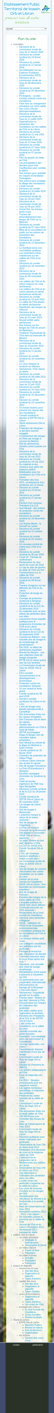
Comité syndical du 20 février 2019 (30, 751)
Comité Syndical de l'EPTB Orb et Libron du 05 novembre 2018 (31, 799)
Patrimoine (30, 1263)
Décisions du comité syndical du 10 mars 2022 (32, 388)
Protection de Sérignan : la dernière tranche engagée (31, 431)
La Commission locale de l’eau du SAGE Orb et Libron (32, 668)
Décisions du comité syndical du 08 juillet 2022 (32, 375)
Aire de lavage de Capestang (28, 823)
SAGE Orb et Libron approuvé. (29, 836)
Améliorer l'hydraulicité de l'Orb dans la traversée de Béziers (32, 335)
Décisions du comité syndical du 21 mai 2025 (31, 133)
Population (30, 1260)
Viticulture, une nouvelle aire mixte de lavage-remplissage (31, 967)
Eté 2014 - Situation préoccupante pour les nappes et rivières (30, 1083)
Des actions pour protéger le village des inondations (32, 182)
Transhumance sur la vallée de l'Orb (30, 573)
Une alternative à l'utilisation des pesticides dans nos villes (32, 1175)
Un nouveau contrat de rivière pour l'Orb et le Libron (30, 547)
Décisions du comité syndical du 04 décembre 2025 (32, 90)
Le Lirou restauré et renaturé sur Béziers (29, 365)
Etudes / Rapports (28, 1369)
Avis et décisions (33, 1330)
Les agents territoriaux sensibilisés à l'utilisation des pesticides (31, 1090)
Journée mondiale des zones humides (30, 1032)
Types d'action (32, 1291)
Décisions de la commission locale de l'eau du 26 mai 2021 (30, 454)
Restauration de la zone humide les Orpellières (31, 914)
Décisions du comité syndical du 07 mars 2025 (32, 146)
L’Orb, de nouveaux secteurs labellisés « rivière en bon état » (29, 856)
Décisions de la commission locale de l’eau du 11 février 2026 (31, 49)
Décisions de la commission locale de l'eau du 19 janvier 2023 (31, 343)
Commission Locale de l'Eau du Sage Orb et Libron (30, 1059)
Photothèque (25, 1371)
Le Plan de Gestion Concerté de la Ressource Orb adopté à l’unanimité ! (32, 830)
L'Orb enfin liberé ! (28, 990)
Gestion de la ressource (31, 1344)
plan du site (37, 1411)
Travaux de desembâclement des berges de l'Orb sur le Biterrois (30, 218)
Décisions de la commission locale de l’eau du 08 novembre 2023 (30, 275)
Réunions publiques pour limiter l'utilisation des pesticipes (32, 1139)
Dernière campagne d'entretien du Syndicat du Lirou (32, 776)
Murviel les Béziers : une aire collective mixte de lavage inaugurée (31, 655)
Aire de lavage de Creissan (28, 893)
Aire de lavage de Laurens (32, 869)
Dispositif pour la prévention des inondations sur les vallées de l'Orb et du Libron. (32, 125)
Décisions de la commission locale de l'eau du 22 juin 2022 (30, 382)
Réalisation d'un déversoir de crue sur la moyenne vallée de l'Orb (32, 1152)
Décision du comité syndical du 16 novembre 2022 (32, 358)
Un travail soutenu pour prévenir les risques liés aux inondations (31, 410)
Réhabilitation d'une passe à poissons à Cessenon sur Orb (32, 974)
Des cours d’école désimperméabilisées (30, 110)
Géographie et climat (35, 1245)
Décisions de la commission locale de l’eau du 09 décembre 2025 (30, 82)
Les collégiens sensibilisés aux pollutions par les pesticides (32, 946)
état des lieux (31, 1271)
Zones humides (33, 1315)
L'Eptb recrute (26, 186)
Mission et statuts (34, 1327)
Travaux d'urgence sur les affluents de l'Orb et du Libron (32, 588)
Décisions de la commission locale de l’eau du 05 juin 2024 (30, 204)
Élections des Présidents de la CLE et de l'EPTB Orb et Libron (31, 1018)
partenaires (38, 1406)
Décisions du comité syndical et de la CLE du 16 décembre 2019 (31, 606)
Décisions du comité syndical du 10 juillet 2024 (32, 189)
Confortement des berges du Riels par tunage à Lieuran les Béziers (32, 438)
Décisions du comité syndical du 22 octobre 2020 (30, 531)
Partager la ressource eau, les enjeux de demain (32, 952)
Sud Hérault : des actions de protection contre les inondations (32, 511)
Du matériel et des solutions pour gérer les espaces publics (31, 467)
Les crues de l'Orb (34, 1304)
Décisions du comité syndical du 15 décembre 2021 (32, 395)
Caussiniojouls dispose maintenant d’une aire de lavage (31, 1052)
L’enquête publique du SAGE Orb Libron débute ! (32, 903)
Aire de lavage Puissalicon (32, 766)
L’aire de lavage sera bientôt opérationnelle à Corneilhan (31, 709)
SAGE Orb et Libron (29, 1366)
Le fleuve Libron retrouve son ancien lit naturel (32, 761)
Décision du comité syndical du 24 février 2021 (30, 490)
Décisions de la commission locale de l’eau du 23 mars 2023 (30, 315)
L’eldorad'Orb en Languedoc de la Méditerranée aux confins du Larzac (32, 1161)
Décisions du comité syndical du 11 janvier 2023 (30, 351)
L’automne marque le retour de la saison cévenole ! (30, 817)
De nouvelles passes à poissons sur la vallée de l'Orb (31, 1219)
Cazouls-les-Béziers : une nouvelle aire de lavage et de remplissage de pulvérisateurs (32, 641)
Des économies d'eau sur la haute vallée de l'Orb (32, 1112)
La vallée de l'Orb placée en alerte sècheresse (31, 303)
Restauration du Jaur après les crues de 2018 (31, 563)
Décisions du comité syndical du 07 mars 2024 (32, 225)
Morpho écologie (33, 1317)
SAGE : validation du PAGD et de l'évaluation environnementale (31, 925)
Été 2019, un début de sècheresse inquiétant (30, 648)
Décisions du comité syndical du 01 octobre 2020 (30, 539)
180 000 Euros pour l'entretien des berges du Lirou (31, 1119)
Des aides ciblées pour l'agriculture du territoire (31, 1011)
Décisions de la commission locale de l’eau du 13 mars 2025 (30, 139)
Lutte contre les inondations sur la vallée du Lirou (31, 1026)
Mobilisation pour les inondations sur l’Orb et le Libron (32, 474)
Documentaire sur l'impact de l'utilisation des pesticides (32, 1005)
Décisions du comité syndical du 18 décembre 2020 (32, 518)
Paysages (30, 1253)
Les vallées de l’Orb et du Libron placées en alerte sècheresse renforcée (32, 291)
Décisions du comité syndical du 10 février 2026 (30, 57)
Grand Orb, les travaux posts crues (30, 210)
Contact (17, 1381)
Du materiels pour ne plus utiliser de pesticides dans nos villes (32, 614)
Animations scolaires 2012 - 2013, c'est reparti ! (32, 1212)
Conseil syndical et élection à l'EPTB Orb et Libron (31, 418)
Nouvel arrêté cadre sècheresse (29, 321)
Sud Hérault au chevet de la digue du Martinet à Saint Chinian (32, 745)
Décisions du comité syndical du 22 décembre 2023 (32, 243)
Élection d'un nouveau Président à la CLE (30, 504)
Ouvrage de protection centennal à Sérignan (30, 599)
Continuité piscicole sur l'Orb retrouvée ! (31, 908)
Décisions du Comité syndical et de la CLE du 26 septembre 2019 (31, 632)
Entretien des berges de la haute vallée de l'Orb (32, 898)
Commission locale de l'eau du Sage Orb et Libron (30, 1132)
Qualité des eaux (33, 1348)
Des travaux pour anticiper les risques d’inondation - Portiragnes (32, 176)
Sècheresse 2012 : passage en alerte (28, 1230)
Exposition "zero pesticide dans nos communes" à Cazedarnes (32, 1039)
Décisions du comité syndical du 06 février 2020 (30, 580)
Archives (17, 1379)
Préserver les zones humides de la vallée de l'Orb (31, 1098)
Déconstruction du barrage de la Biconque (31, 986)
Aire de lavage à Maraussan (27, 810)
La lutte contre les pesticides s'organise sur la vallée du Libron (31, 1183)
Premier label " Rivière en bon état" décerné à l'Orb (32, 999)
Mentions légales (22, 1389)
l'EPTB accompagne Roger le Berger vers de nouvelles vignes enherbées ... (31, 736)
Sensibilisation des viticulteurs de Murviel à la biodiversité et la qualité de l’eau (32, 1200)
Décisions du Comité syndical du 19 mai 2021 (31, 460)
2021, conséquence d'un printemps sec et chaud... (32, 483)
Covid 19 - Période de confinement (30, 558)
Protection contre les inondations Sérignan (30, 684)
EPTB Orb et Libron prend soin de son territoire (32, 661)
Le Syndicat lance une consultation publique (30, 249)
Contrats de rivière (28, 1374)
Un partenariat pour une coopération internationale (32, 981)
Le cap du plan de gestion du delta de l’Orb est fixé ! (32, 568)
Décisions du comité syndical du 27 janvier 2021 (30, 498)
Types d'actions (33, 1278)
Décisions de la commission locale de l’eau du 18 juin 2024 (30, 196)
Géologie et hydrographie (31, 1241)
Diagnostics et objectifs (32, 1274)
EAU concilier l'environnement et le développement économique (29, 677)
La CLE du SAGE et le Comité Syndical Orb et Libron (31, 848)
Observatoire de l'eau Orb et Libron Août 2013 (32, 1145)
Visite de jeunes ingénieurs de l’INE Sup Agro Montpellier (31, 784)
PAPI (27, 1358)
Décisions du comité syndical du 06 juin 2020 (31, 553)
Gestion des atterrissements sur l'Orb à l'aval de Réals (32, 727)
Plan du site (19, 1392)
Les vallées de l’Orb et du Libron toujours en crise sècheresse (32, 284)
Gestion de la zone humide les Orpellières (30, 880)
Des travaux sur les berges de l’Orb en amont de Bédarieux (32, 328)
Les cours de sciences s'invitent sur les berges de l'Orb (31, 1191)
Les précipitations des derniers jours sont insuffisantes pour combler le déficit (32, 167)
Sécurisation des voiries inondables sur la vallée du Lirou (31, 874)
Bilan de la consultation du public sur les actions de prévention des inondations (32, 234)
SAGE (28, 1356)
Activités (29, 1258)
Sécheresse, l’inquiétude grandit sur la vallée (31, 993)
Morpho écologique (34, 1351)
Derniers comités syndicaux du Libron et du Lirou (32, 701)
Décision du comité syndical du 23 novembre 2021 (32, 402)
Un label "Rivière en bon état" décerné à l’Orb (31, 841)
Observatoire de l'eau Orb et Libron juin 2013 (32, 1169)
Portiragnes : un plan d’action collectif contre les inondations (32, 98)
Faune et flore (32, 1250)
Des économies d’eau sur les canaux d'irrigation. (32, 715)
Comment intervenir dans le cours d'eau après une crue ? (32, 959)
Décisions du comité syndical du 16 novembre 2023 (32, 266)
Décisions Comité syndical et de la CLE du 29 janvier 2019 (32, 791)
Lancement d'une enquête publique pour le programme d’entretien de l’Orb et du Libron (32, 623)
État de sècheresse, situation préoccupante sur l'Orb (32, 446)
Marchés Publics (33, 1325)
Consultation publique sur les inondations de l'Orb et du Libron (32, 933)
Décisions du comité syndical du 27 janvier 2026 (30, 65)
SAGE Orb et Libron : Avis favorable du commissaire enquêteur (32, 887)
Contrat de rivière (34, 1361)
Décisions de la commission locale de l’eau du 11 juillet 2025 (30, 116)
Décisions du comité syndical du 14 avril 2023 (31, 298)
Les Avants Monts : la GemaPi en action (30, 524)
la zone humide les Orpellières (34, 1310)
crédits (16, 1411)
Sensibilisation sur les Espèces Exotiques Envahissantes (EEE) (30, 72)
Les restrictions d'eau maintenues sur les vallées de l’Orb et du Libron (30, 257)
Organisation (31, 1333)
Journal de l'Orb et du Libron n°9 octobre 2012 (31, 1225)
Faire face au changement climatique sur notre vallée (32, 104)
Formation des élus (29, 480)
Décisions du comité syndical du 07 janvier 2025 (30, 152)
